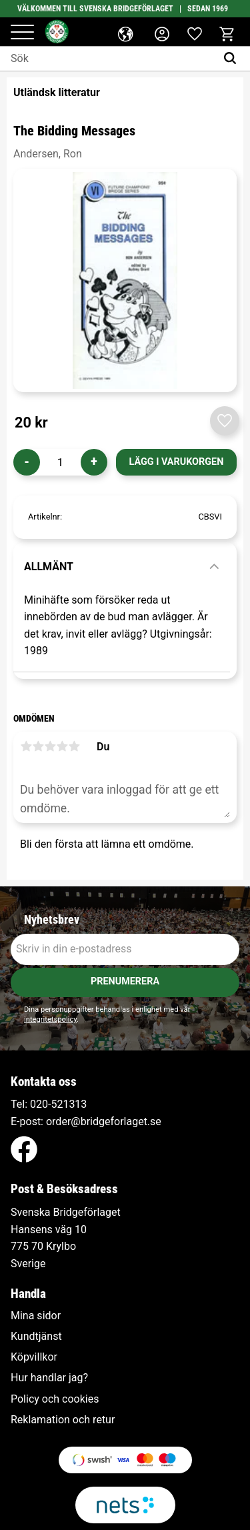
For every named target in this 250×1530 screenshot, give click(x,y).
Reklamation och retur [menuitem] (63, 1420)
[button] (22, 33)
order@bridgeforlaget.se (103, 1121)
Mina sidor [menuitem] (36, 1316)
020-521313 (58, 1104)
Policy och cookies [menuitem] (55, 1399)
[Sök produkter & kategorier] (108, 59)
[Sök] (233, 59)
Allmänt (48, 566)
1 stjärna (26, 746)
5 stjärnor (74, 746)
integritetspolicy (50, 1019)
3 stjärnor (50, 746)
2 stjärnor (38, 746)
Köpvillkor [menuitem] (34, 1357)
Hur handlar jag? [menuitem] (49, 1378)
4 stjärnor (62, 746)
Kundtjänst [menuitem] (36, 1337)
